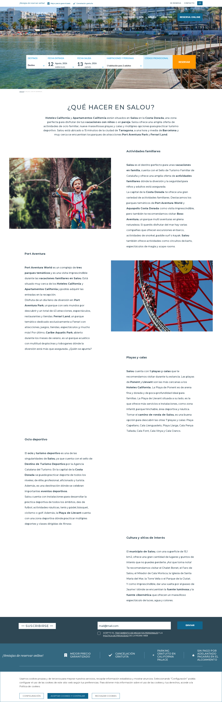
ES (200, 3)
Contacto (189, 3)
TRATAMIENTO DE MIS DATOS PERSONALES (136, 633)
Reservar (184, 62)
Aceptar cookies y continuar (68, 696)
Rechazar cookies (106, 696)
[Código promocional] (156, 66)
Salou (152, 17)
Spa (141, 17)
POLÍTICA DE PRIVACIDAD (116, 636)
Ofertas (166, 17)
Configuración (32, 696)
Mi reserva (175, 3)
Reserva (190, 17)
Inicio (21, 91)
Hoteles (128, 17)
